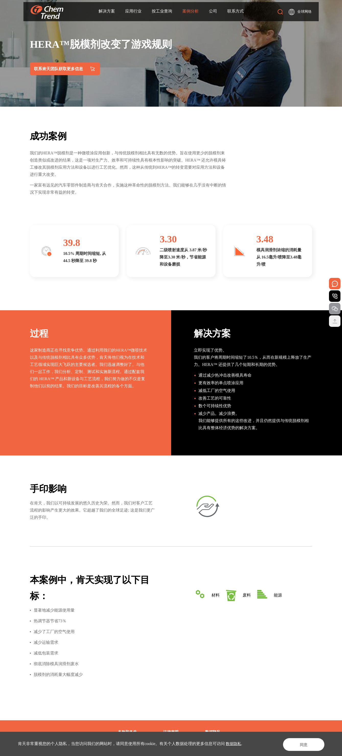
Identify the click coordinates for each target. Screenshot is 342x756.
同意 (300, 743)
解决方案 (106, 12)
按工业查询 (161, 12)
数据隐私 (234, 743)
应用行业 (133, 12)
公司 (213, 12)
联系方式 (235, 12)
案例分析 (190, 12)
